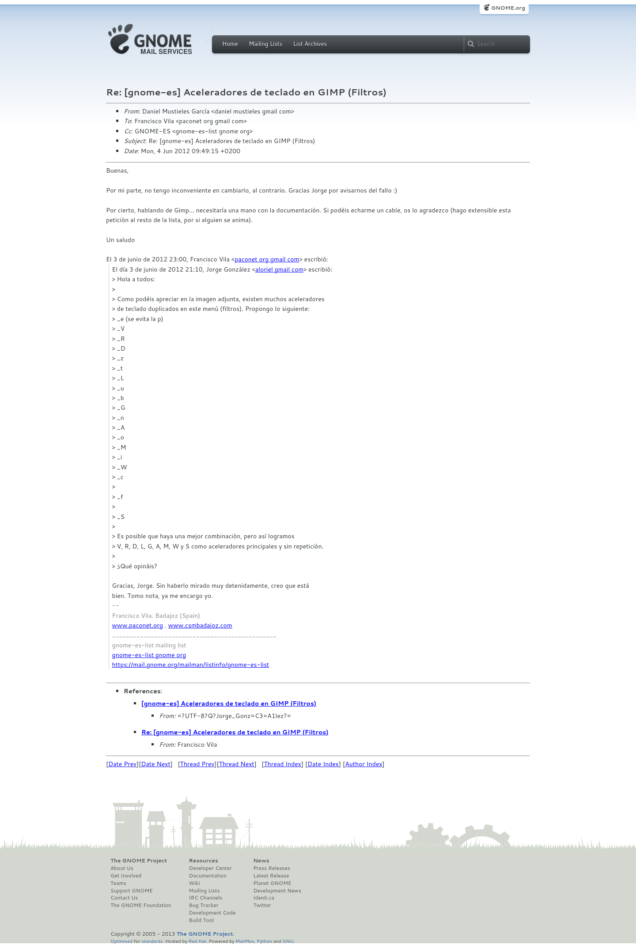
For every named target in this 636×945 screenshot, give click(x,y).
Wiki (194, 883)
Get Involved (125, 875)
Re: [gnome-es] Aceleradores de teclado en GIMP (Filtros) (234, 732)
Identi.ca (263, 897)
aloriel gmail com (279, 269)
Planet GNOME (272, 883)
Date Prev (122, 764)
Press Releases (271, 868)
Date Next (155, 764)
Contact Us (124, 897)
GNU (288, 940)
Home (230, 44)
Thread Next (236, 764)
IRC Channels (206, 897)
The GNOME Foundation (140, 905)
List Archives (310, 44)
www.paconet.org (137, 625)
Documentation (208, 875)
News (261, 860)
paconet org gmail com (267, 259)
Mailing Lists (265, 44)
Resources (203, 860)
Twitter (262, 905)
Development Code (212, 912)
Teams (118, 883)
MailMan (244, 940)
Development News (277, 890)
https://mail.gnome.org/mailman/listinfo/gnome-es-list (190, 664)
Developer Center (210, 868)
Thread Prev (197, 764)
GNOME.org (508, 7)
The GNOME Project (138, 860)
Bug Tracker (204, 905)
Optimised (121, 940)
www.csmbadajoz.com (200, 625)
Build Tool (201, 920)
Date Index (323, 764)
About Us (121, 868)
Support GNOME (131, 890)
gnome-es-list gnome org (149, 654)
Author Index (363, 764)
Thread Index (283, 764)
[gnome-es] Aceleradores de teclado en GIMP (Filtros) (228, 703)
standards (152, 940)
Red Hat (197, 940)
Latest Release (271, 875)
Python (264, 940)
